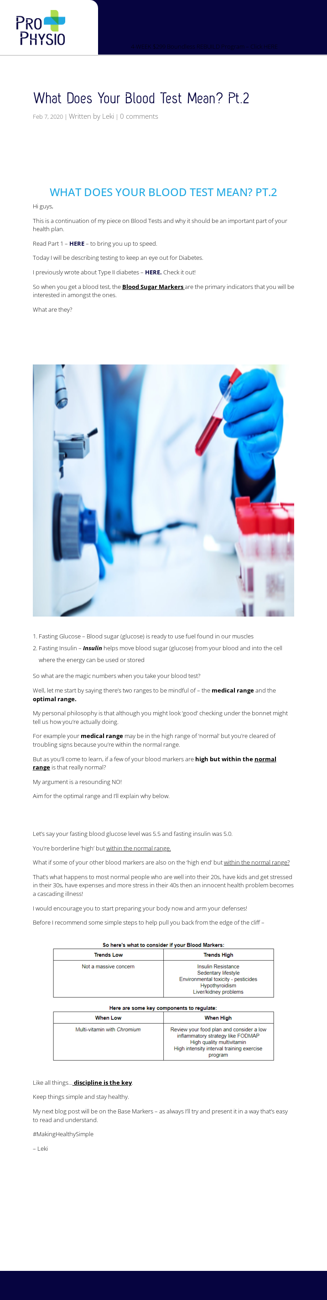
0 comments (139, 116)
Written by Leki (91, 116)
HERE (76, 243)
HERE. (153, 272)
